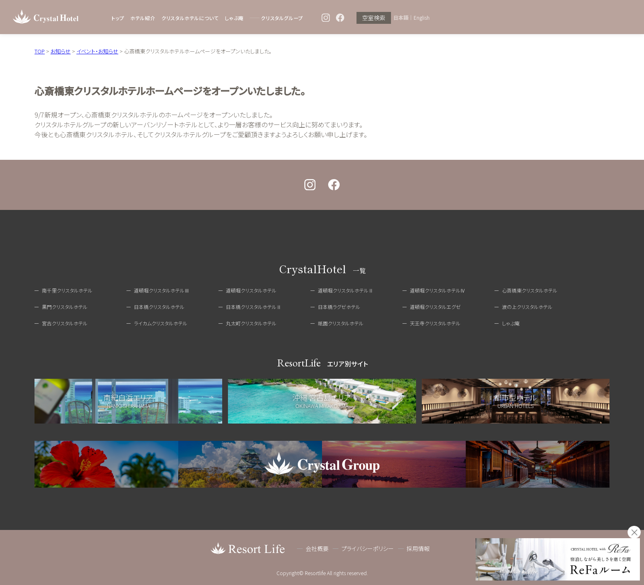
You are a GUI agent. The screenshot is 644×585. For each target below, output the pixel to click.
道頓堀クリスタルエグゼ (435, 306)
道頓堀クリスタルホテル (251, 290)
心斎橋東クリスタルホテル (529, 290)
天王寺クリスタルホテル (435, 323)
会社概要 (317, 548)
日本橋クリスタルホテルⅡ (253, 306)
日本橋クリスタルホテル (159, 306)
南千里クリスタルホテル (67, 290)
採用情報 (418, 548)
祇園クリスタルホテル (340, 323)
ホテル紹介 (142, 17)
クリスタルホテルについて (189, 17)
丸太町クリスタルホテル (251, 323)
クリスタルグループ (282, 17)
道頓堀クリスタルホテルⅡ (345, 290)
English (422, 17)
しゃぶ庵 (234, 17)
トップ (117, 17)
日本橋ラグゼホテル (339, 306)
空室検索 (373, 18)
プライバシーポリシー (367, 548)
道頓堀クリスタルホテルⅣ (437, 290)
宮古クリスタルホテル (64, 323)
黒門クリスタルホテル (64, 306)
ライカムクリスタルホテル (160, 323)
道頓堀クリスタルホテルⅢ (161, 290)
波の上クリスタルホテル (527, 306)
